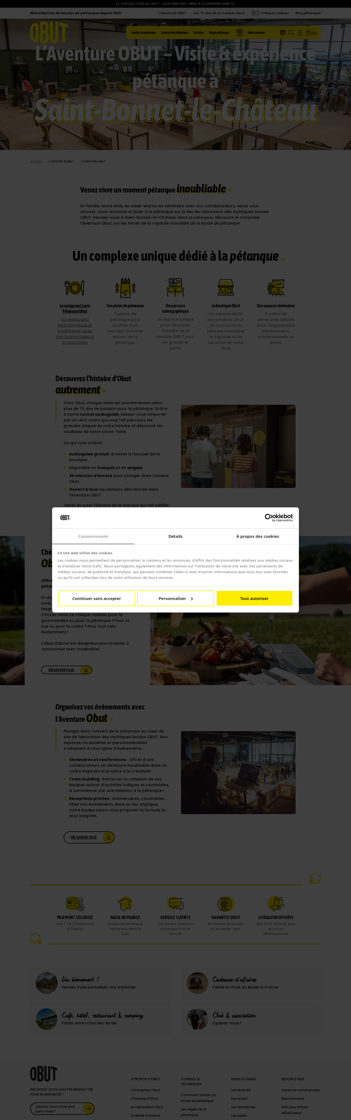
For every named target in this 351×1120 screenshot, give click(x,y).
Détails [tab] (175, 536)
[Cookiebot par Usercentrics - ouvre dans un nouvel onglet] (269, 518)
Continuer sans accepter (96, 598)
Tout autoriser (254, 598)
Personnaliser (176, 598)
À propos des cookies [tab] (257, 536)
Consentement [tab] (93, 536)
